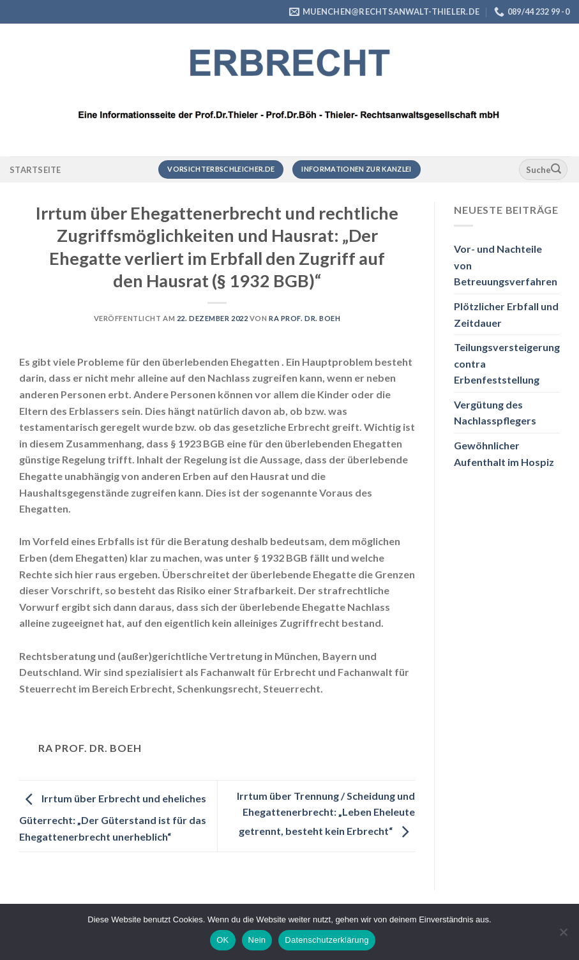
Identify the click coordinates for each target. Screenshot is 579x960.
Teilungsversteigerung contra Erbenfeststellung (507, 363)
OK (222, 940)
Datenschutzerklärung (326, 940)
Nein (257, 940)
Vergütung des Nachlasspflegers (495, 412)
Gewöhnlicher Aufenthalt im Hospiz (504, 453)
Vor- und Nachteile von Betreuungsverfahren (505, 265)
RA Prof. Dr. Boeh (305, 318)
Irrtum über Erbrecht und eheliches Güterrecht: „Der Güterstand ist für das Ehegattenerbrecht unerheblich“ (112, 817)
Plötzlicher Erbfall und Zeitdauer (506, 314)
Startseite (35, 170)
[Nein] (563, 936)
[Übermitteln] (556, 170)
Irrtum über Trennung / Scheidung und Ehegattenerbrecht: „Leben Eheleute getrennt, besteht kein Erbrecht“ (326, 813)
